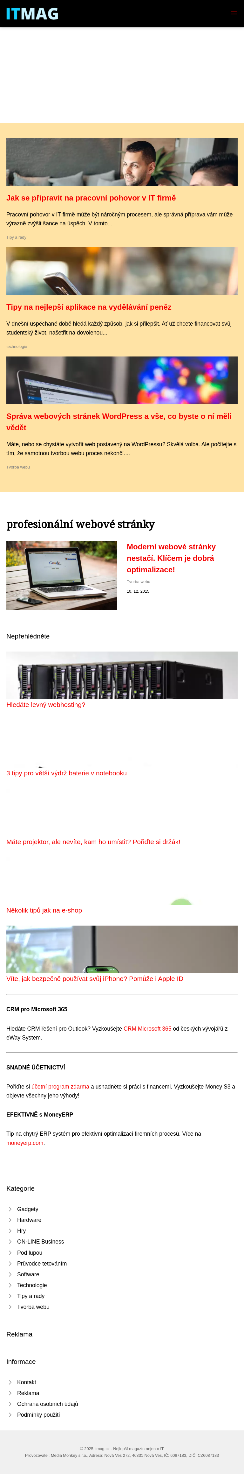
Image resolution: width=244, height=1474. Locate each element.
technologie (16, 346)
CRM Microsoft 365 (148, 1029)
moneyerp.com (24, 1143)
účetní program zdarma (60, 1086)
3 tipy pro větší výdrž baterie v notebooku (66, 773)
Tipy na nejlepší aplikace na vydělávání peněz (89, 307)
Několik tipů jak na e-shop (44, 910)
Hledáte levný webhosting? (45, 704)
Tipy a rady (16, 237)
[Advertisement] (122, 75)
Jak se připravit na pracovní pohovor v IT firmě (91, 198)
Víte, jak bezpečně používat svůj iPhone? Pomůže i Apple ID (94, 978)
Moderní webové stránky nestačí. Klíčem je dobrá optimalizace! (171, 558)
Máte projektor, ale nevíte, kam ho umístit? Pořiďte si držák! (93, 841)
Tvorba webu (18, 467)
